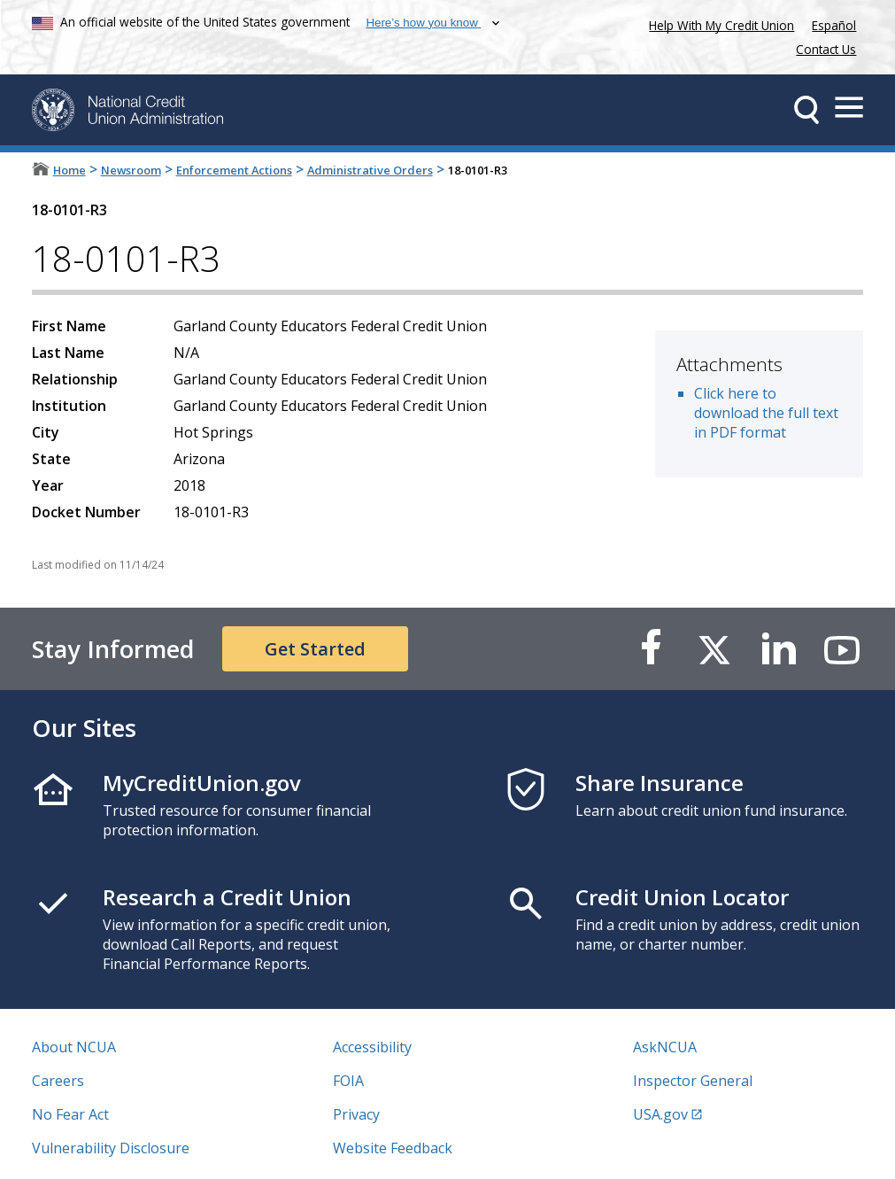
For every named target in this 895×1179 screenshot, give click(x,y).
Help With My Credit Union (718, 23)
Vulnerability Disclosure (110, 1148)
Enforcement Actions (234, 170)
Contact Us (826, 49)
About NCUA (74, 1047)
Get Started (315, 649)
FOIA (348, 1080)
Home (69, 170)
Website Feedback (392, 1148)
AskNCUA (665, 1047)
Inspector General (692, 1080)
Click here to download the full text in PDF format (766, 413)
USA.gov (660, 1114)
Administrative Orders (370, 170)
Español (834, 25)
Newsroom (131, 170)
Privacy (356, 1114)
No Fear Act (70, 1114)
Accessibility (372, 1047)
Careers (58, 1080)
